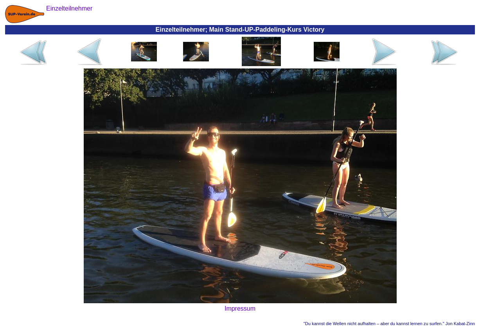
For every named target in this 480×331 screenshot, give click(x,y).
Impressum (240, 308)
